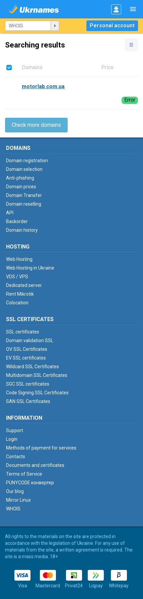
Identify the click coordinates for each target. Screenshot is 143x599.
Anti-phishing (20, 178)
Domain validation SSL (29, 340)
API (9, 212)
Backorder (17, 221)
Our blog (15, 491)
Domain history (22, 230)
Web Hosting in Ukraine (30, 268)
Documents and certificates (35, 465)
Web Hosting (19, 259)
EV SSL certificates (26, 358)
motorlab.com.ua (43, 86)
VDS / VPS (17, 276)
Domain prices (21, 186)
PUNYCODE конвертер (30, 482)
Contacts (15, 456)
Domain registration (27, 160)
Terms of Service (24, 474)
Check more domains (36, 125)
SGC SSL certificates (27, 384)
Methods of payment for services (41, 448)
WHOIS (13, 508)
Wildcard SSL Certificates (32, 366)
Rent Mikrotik (20, 294)
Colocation (17, 302)
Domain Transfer (24, 195)
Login (11, 439)
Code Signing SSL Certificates (37, 392)
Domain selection (24, 169)
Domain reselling (23, 204)
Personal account (112, 25)
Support (14, 430)
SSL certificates (22, 331)
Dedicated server (24, 285)
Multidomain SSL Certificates (36, 375)
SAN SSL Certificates (28, 401)
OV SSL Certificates (26, 349)
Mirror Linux (18, 500)
